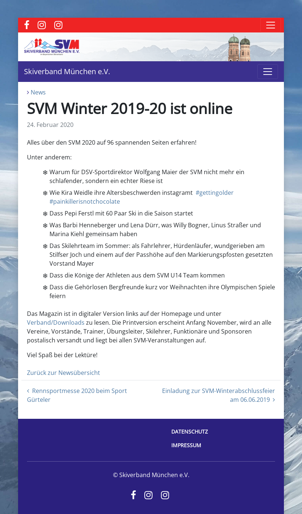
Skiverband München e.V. (67, 71)
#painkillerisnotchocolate (84, 201)
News (38, 92)
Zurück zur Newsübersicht (63, 373)
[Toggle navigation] (270, 25)
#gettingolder (215, 193)
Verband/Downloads (56, 322)
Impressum (186, 445)
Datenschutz (189, 431)
